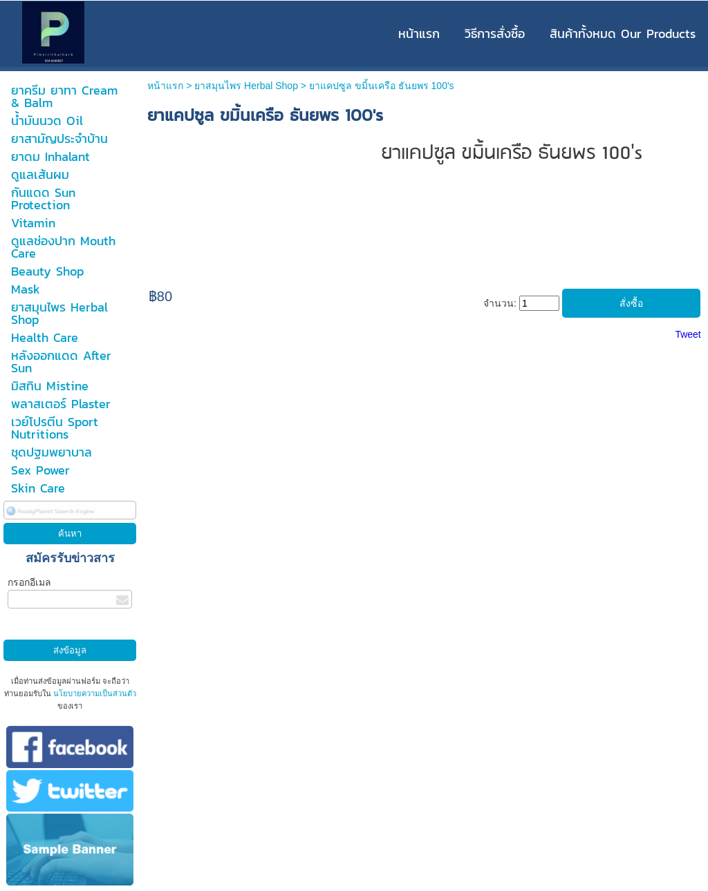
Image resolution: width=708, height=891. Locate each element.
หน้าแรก (165, 85)
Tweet (687, 334)
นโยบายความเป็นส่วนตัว (93, 693)
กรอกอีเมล (29, 582)
